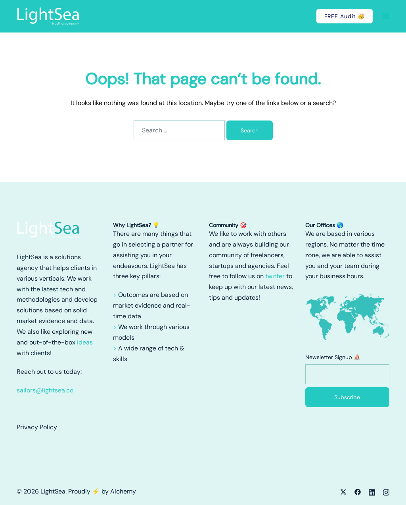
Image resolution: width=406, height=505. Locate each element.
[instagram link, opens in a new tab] (386, 491)
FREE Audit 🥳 (344, 16)
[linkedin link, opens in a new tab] (372, 491)
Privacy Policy (37, 427)
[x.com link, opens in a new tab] (343, 491)
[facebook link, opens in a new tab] (357, 491)
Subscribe (347, 397)
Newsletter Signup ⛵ (332, 357)
